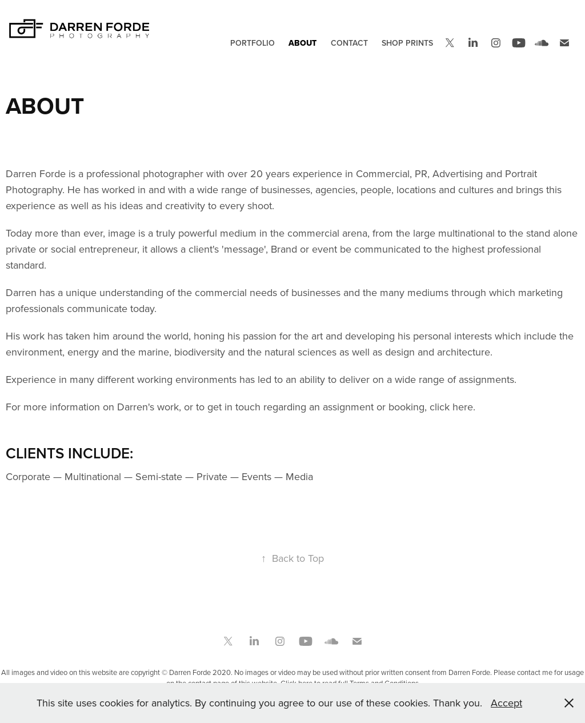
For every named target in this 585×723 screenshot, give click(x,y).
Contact (349, 43)
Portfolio (252, 43)
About (302, 43)
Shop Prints (407, 43)
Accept (506, 703)
